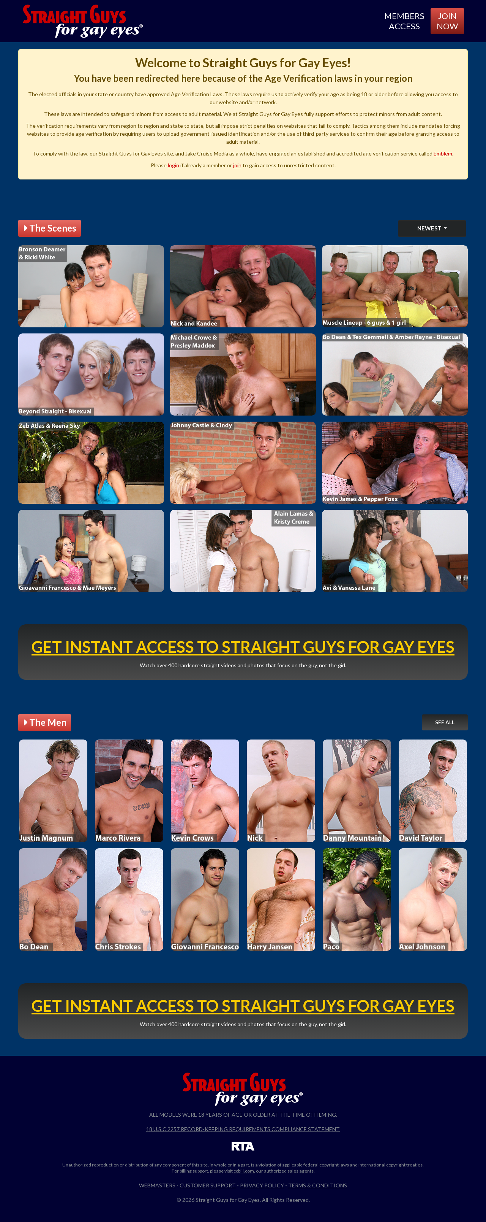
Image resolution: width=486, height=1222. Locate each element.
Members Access (404, 21)
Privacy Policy (262, 1185)
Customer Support (208, 1185)
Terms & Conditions (317, 1185)
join (237, 165)
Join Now (447, 21)
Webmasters (157, 1185)
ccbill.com (244, 1171)
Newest (430, 228)
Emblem (443, 153)
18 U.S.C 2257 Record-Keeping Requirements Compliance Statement (243, 1129)
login (173, 165)
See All (444, 722)
